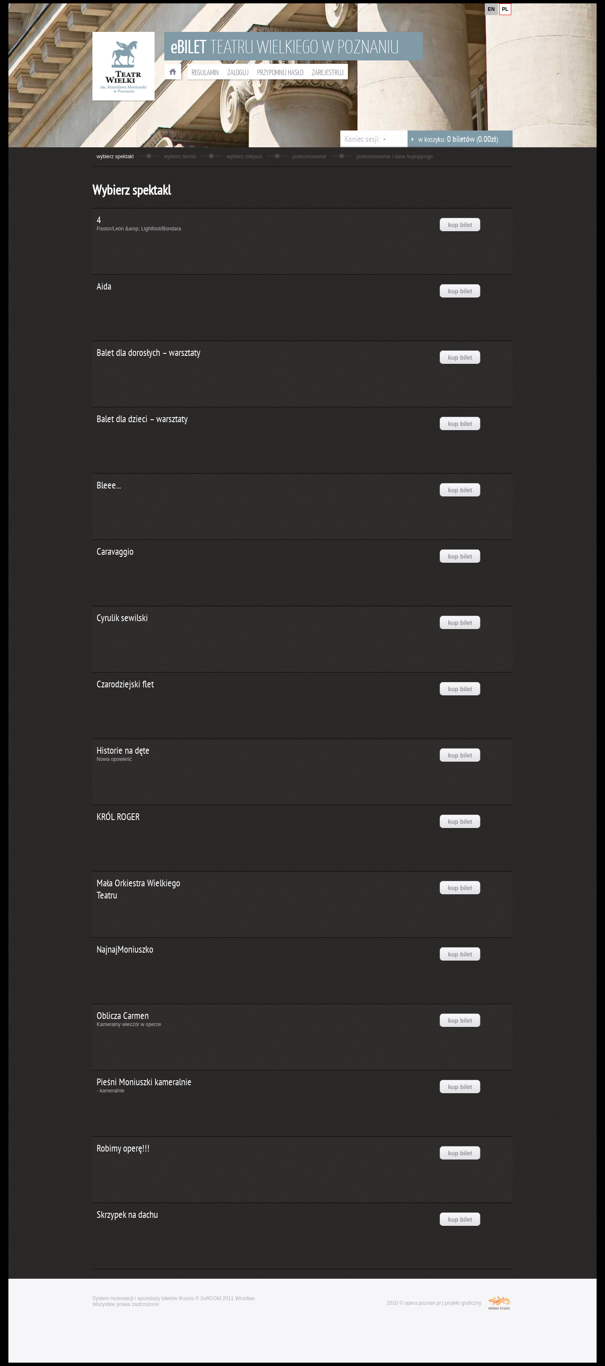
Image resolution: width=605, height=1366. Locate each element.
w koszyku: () (453, 139)
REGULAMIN (205, 72)
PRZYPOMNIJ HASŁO (280, 72)
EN (491, 9)
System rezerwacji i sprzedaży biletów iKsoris (143, 1298)
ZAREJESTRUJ (328, 72)
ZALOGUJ (238, 72)
